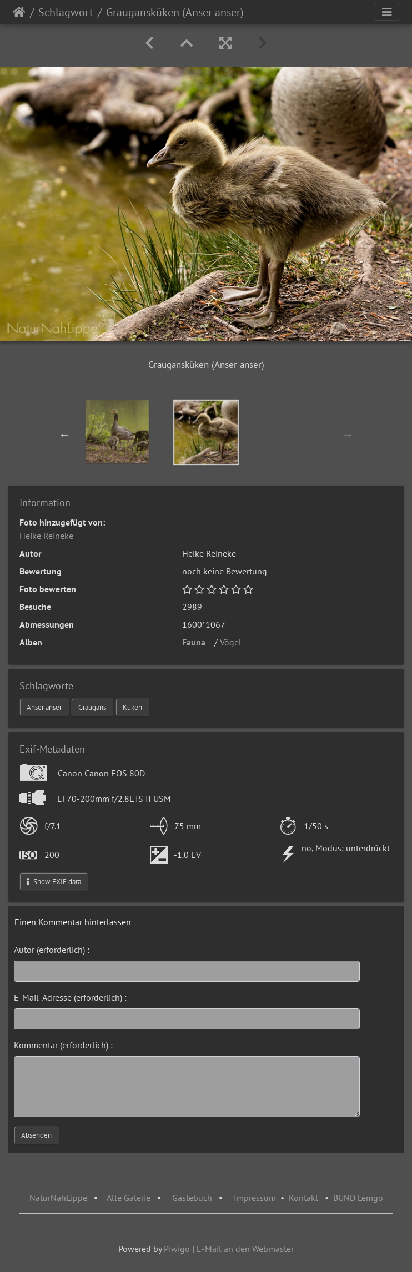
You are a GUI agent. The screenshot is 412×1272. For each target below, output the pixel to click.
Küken (132, 707)
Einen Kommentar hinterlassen (72, 921)
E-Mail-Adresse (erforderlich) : (70, 997)
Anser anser (44, 707)
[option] (117, 431)
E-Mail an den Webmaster (245, 1248)
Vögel (234, 642)
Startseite (19, 12)
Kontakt (303, 1197)
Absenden (36, 1135)
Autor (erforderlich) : (51, 949)
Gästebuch (193, 1197)
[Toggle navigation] (387, 12)
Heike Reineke (46, 535)
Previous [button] (64, 434)
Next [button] (347, 434)
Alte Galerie (128, 1197)
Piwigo (177, 1248)
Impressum (255, 1197)
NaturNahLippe (58, 1197)
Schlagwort (65, 12)
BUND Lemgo (358, 1197)
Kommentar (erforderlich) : (63, 1045)
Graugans (92, 707)
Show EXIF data (54, 881)
